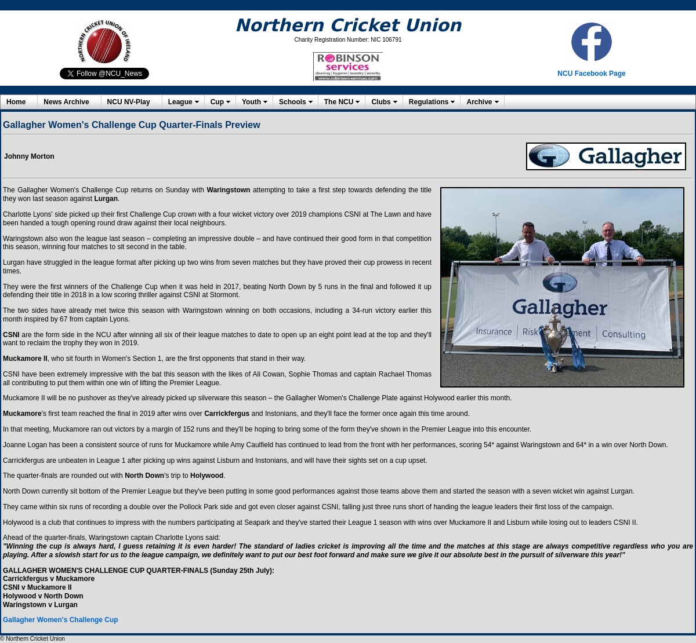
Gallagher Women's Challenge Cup (60, 620)
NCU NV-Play (128, 102)
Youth (251, 102)
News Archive (66, 102)
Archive (479, 102)
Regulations (429, 102)
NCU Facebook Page (591, 74)
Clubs (380, 102)
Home (16, 102)
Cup (217, 102)
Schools (292, 102)
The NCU (339, 102)
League (180, 102)
